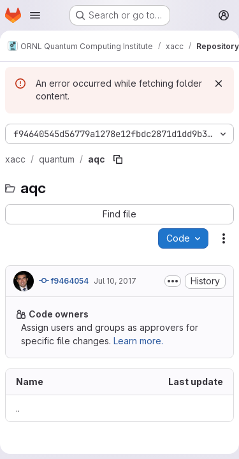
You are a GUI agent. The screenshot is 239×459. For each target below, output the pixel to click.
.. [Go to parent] (18, 408)
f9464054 (64, 280)
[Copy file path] (118, 159)
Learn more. (138, 340)
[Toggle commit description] (172, 281)
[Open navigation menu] (35, 15)
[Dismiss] (218, 83)
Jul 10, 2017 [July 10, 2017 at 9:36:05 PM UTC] (115, 281)
